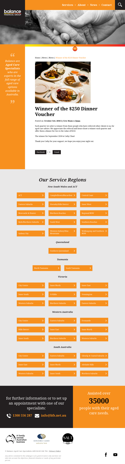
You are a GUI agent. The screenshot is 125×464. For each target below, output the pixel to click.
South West (55, 222)
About (82, 5)
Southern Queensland (59, 251)
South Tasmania (73, 268)
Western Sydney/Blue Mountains (59, 232)
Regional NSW (88, 213)
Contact (107, 5)
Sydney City (23, 233)
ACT (20, 195)
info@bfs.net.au (53, 415)
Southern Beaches (89, 222)
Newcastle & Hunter (27, 213)
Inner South (23, 294)
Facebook (41, 152)
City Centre (23, 285)
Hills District (23, 329)
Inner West (86, 204)
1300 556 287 (22, 415)
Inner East (86, 285)
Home (37, 58)
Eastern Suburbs (25, 204)
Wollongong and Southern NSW (93, 232)
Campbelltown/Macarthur (61, 195)
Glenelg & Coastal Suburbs (93, 356)
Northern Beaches (58, 213)
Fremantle (86, 320)
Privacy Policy (55, 451)
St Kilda (53, 294)
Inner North (55, 285)
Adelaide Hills (88, 364)
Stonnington (87, 294)
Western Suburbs (25, 303)
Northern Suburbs (58, 303)
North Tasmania (41, 268)
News (93, 5)
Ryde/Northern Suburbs (28, 222)
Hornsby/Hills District (59, 204)
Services (67, 5)
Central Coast (87, 195)
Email (56, 152)
